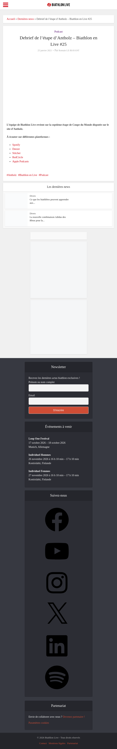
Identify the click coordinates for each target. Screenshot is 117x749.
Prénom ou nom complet (42, 382)
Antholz (12, 175)
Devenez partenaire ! (74, 716)
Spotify (16, 144)
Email (32, 395)
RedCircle (17, 157)
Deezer (16, 149)
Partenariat (72, 743)
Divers (33, 196)
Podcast (58, 31)
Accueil (11, 19)
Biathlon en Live (28, 175)
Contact (43, 743)
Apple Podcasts (20, 161)
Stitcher (16, 153)
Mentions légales (57, 743)
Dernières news (26, 19)
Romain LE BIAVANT (69, 50)
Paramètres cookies (39, 722)
